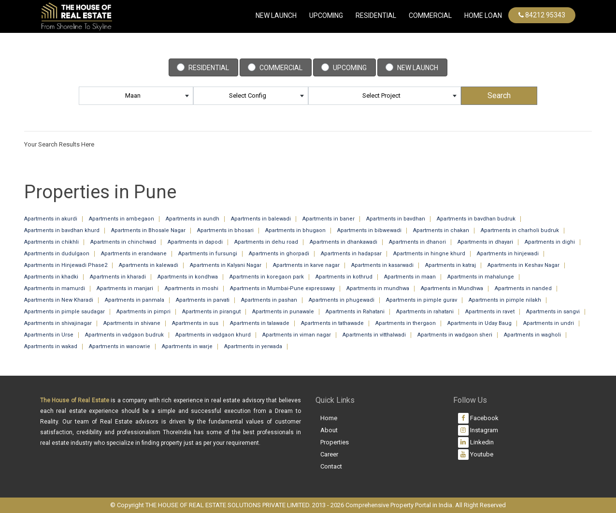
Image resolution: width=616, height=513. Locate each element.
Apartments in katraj (450, 265)
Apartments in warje (187, 346)
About (329, 430)
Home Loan (483, 15)
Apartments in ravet (490, 311)
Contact (331, 466)
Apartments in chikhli (51, 242)
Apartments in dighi (550, 242)
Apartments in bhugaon (295, 230)
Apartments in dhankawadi (343, 242)
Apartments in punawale (283, 311)
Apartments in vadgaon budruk (124, 335)
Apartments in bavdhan (395, 219)
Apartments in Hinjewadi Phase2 (65, 265)
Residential (376, 15)
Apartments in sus (195, 323)
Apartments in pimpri (143, 311)
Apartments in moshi (191, 288)
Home (328, 418)
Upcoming (326, 15)
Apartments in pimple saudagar (64, 311)
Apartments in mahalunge (480, 277)
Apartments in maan (410, 277)
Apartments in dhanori (417, 242)
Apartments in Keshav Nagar (523, 265)
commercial (430, 15)
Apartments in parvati (202, 300)
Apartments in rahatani (425, 311)
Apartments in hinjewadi (508, 253)
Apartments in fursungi (207, 253)
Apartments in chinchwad (123, 242)
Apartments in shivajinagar (58, 323)
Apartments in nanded (523, 288)
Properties (334, 442)
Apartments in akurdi (50, 219)
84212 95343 (541, 15)
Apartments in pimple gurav (421, 300)
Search (499, 95)
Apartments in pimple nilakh (505, 300)
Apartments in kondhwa (188, 277)
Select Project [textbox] (381, 95)
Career (329, 454)
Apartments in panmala (134, 300)
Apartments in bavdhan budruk (476, 219)
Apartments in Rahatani (355, 311)
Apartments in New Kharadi (58, 300)
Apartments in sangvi (553, 311)
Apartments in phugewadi (341, 300)
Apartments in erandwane (134, 253)
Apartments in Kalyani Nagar (225, 265)
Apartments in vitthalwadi (374, 335)
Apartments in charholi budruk (520, 230)
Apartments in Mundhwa (452, 288)
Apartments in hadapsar (351, 253)
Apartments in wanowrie (119, 346)
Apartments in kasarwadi (382, 265)
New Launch (276, 15)
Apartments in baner (328, 219)
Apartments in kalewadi (148, 265)
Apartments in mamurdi (54, 288)
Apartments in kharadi (118, 277)
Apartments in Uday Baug (479, 323)
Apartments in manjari (125, 288)
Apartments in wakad (50, 346)
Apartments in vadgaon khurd (213, 335)
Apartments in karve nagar (306, 265)
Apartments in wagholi (532, 335)
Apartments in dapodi (195, 242)
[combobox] (136, 96)
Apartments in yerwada (253, 346)
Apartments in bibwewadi (369, 230)
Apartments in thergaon (405, 323)
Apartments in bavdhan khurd (62, 230)
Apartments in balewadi (261, 219)
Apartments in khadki (51, 277)
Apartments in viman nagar (296, 335)
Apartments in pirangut (211, 311)
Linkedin (476, 442)
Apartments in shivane (131, 323)
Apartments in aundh (192, 219)
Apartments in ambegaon (121, 219)
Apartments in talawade (259, 323)
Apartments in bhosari (225, 230)
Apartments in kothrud (343, 277)
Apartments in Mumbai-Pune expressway (282, 288)
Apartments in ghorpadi (279, 253)
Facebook (478, 418)
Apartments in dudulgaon (56, 253)
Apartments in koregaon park (266, 277)
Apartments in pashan (269, 300)
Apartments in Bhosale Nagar (148, 230)
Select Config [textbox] (247, 95)
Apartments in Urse (48, 335)
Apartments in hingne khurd (429, 253)
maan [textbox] (133, 95)
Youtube (475, 454)
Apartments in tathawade (332, 323)
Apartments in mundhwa (377, 288)
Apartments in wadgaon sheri (454, 335)
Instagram (478, 430)
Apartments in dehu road (266, 242)
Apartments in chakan (441, 230)
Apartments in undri (548, 323)
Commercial (280, 68)
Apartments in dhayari (485, 242)
